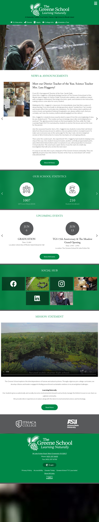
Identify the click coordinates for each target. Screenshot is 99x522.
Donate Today (50, 470)
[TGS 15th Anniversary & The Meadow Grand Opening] (72, 236)
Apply (37, 22)
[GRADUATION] (27, 234)
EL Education (16, 22)
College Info (48, 22)
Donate (28, 22)
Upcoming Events (49, 216)
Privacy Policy (27, 470)
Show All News (49, 163)
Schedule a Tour (62, 22)
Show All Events (49, 257)
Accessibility (38, 470)
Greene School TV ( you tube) (66, 470)
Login (49, 465)
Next (98, 47)
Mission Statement (49, 316)
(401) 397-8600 (52, 456)
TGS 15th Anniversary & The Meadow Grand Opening (72, 240)
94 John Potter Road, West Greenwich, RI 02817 (49, 453)
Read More (50, 407)
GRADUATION (26, 239)
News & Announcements (49, 76)
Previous (1, 47)
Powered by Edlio (49, 477)
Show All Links (49, 473)
